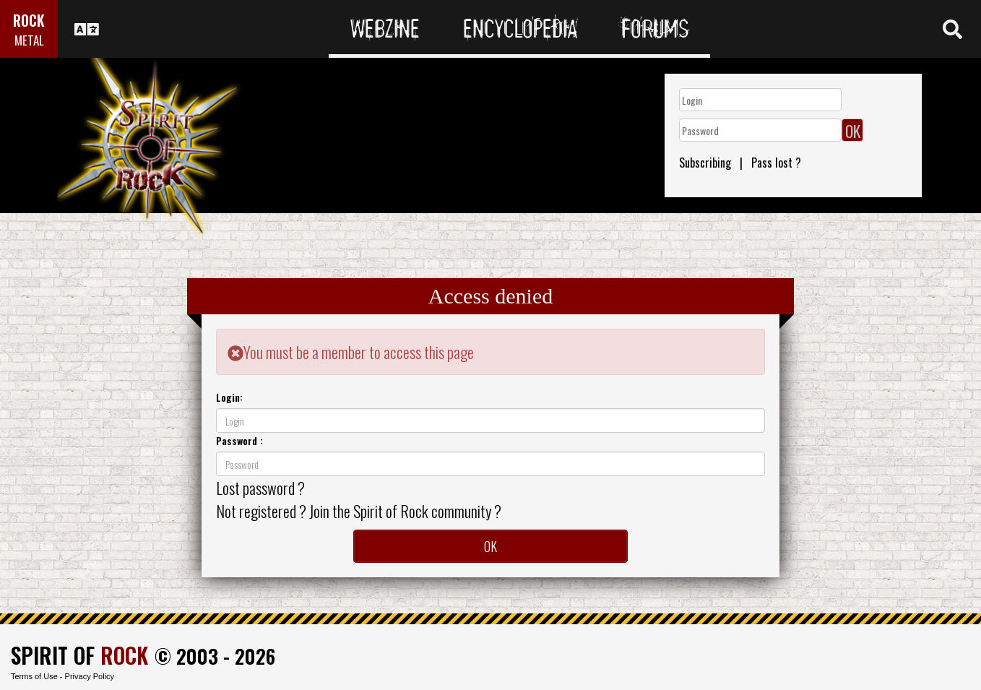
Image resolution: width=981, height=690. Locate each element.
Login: (229, 397)
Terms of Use (34, 676)
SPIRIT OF (79, 655)
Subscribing (705, 162)
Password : (239, 440)
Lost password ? (260, 487)
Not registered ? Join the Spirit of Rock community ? (358, 510)
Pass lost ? (776, 162)
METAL (29, 40)
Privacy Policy (89, 676)
